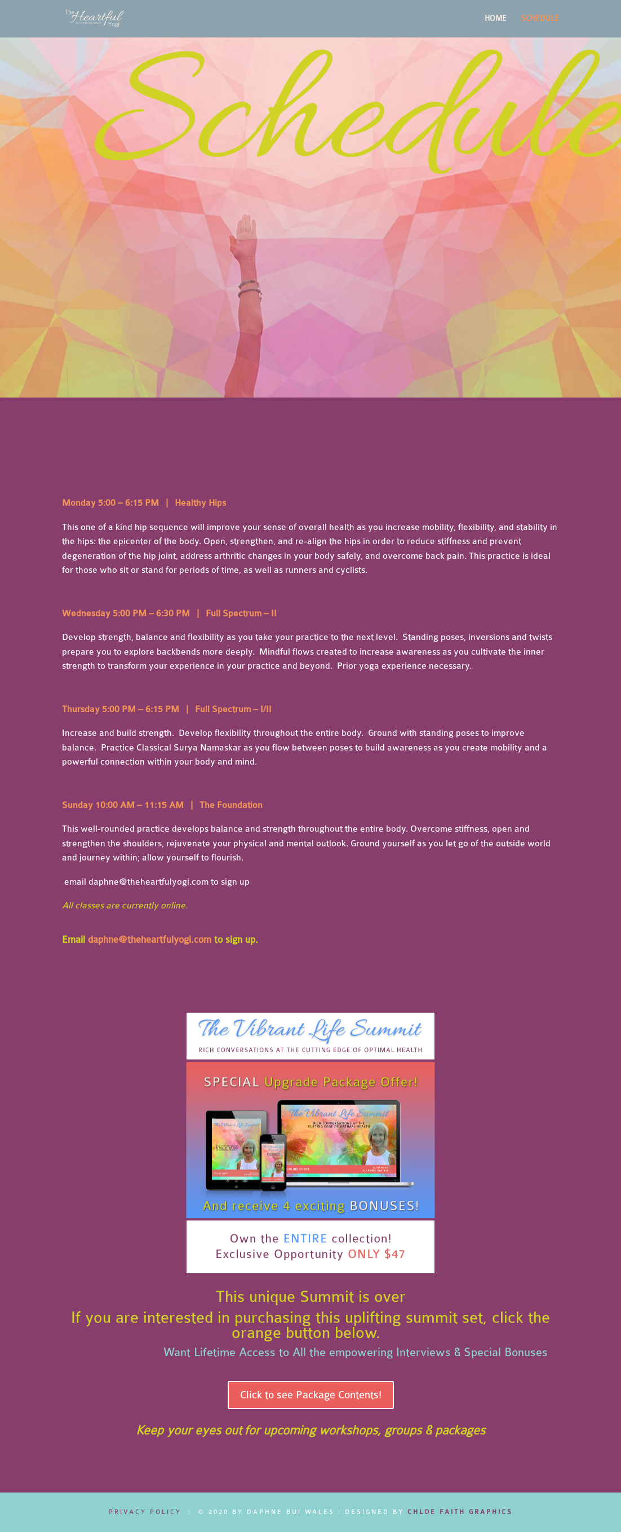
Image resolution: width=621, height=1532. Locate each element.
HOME (496, 19)
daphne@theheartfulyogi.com (148, 882)
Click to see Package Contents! (311, 1395)
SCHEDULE (540, 19)
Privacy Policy (145, 1512)
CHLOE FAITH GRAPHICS (460, 1512)
